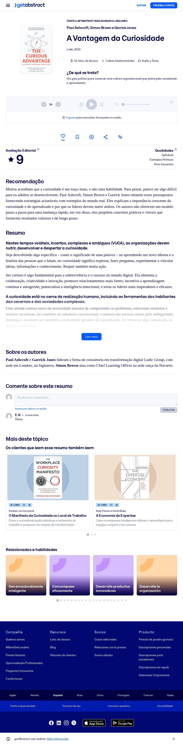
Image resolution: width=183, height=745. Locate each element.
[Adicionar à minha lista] (91, 137)
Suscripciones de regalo (154, 667)
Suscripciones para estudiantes (151, 657)
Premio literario (15, 655)
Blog (53, 647)
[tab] (88, 535)
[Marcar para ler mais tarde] (77, 137)
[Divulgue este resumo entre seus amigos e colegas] (105, 137)
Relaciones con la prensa (110, 647)
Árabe (170, 695)
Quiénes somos (15, 639)
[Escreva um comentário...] (96, 399)
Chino (100, 695)
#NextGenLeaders (17, 647)
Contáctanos (14, 678)
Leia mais (91, 336)
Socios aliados (103, 655)
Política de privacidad (22, 705)
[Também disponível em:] (120, 137)
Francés (148, 695)
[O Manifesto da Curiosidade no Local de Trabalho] (47, 477)
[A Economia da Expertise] (135, 477)
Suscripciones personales (155, 647)
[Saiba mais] (38, 149)
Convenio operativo (119, 705)
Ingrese (71, 117)
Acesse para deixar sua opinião (31, 408)
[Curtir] (62, 137)
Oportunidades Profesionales (24, 663)
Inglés (12, 695)
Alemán (34, 695)
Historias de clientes (63, 655)
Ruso (80, 695)
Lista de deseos (60, 639)
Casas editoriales (105, 639)
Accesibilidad (165, 705)
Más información (57, 739)
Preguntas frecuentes (19, 671)
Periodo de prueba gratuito (156, 639)
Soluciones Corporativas (154, 675)
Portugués (123, 695)
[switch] (91, 104)
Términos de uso (71, 705)
